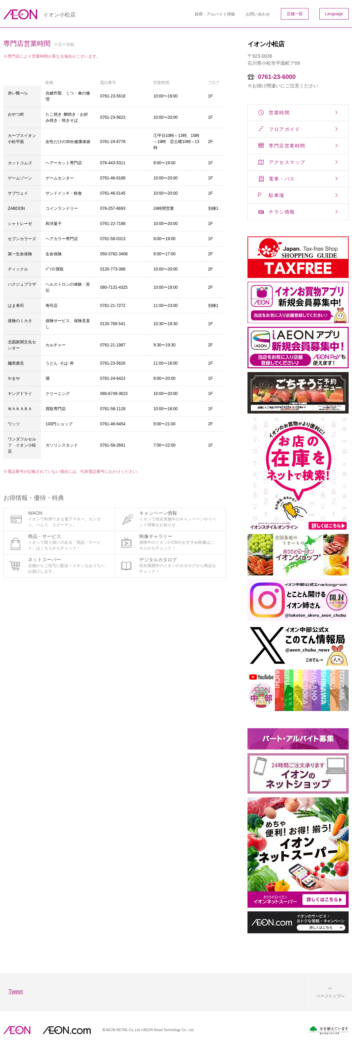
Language (334, 13)
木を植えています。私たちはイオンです (329, 1030)
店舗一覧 (295, 13)
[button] (325, 992)
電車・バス (282, 178)
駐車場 (277, 195)
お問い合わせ (258, 14)
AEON (16, 1030)
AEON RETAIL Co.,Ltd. (123, 1030)
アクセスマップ (287, 162)
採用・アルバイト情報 (215, 14)
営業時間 (279, 112)
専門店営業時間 (287, 145)
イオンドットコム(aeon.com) (66, 1030)
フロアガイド (284, 129)
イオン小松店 (59, 15)
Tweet (15, 991)
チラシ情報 (282, 212)
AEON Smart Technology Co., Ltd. (169, 1030)
